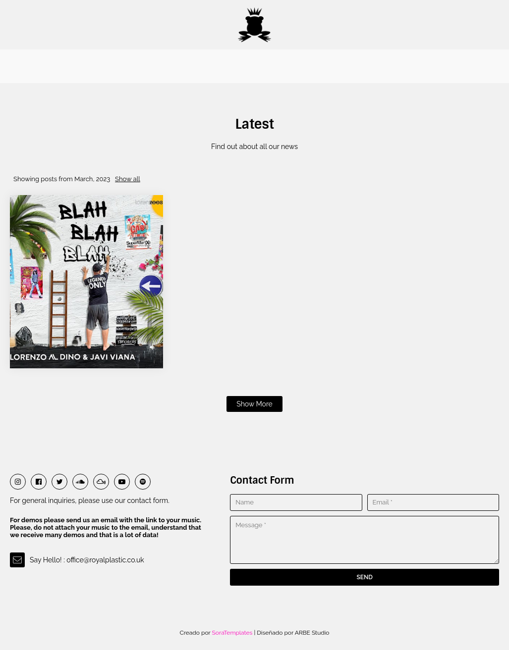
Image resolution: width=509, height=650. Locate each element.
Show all (127, 179)
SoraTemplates (232, 632)
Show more (254, 404)
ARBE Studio (311, 632)
